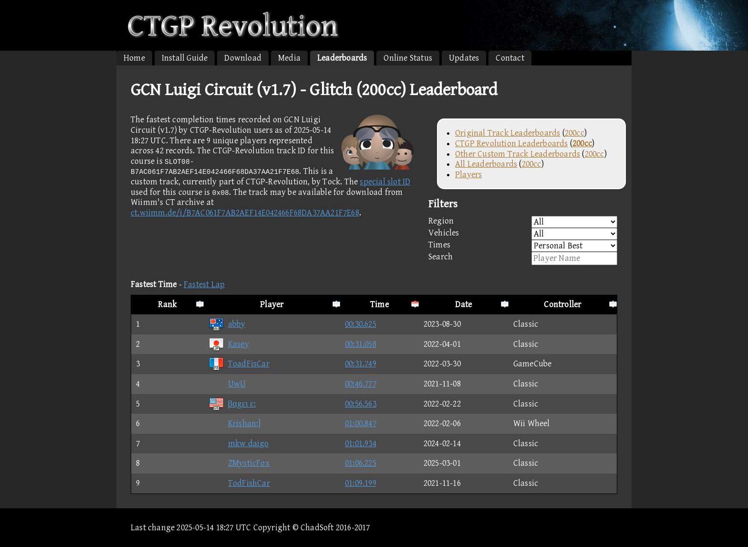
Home (134, 58)
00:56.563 (360, 404)
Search (522, 258)
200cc (574, 133)
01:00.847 (360, 423)
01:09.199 (360, 483)
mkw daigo (238, 444)
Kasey (228, 344)
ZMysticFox (239, 463)
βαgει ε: (232, 404)
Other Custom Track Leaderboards (517, 154)
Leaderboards (342, 58)
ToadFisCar (239, 364)
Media (289, 58)
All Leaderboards (486, 164)
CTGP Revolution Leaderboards (511, 144)
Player (271, 305)
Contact (510, 58)
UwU (227, 384)
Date (463, 305)
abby (227, 324)
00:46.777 (360, 384)
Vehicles (522, 234)
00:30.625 (360, 324)
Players (468, 175)
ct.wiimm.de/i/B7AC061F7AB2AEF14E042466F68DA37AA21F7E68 (245, 213)
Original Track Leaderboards (507, 133)
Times (522, 246)
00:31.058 (360, 344)
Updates (464, 58)
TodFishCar (239, 483)
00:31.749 (360, 364)
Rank (167, 305)
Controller (562, 305)
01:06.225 (360, 463)
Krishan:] (234, 423)
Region (522, 222)
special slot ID (385, 182)
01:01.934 (360, 444)
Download (242, 58)
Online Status (408, 58)
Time (379, 305)
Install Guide (185, 58)
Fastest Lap (204, 284)
